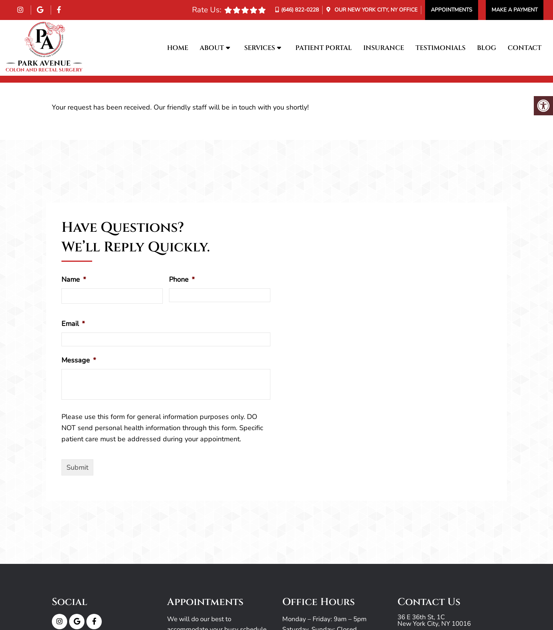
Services (259, 47)
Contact (524, 47)
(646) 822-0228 (300, 9)
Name (73, 279)
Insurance (383, 47)
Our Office (375, 9)
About (212, 47)
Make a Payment (515, 9)
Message (78, 360)
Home (177, 47)
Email (73, 323)
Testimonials (440, 47)
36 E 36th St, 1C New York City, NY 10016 (434, 620)
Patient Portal (323, 47)
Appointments (451, 9)
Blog (486, 47)
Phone (182, 279)
